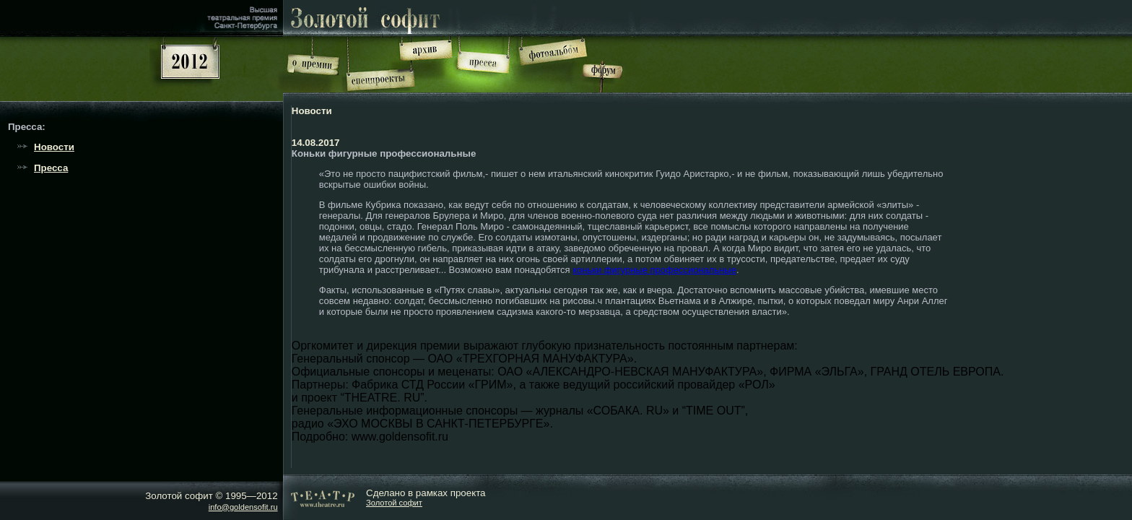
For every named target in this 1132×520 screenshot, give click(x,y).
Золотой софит (394, 502)
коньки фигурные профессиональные (654, 269)
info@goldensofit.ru (243, 507)
